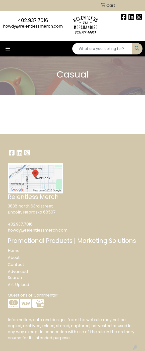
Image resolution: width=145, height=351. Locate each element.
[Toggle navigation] (8, 48)
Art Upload (18, 285)
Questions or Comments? (33, 295)
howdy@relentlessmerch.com (33, 26)
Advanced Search (18, 274)
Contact (16, 264)
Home (14, 250)
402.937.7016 (33, 20)
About (14, 257)
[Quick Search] (102, 48)
